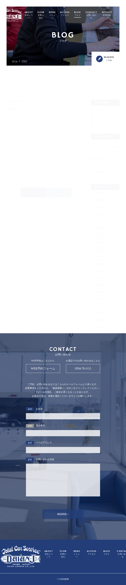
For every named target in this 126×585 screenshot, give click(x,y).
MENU (60, 15)
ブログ (24, 61)
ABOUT (36, 15)
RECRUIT (115, 13)
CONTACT (99, 15)
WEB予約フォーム (43, 368)
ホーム (14, 61)
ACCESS (72, 13)
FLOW (48, 15)
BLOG (85, 13)
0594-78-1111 (83, 368)
